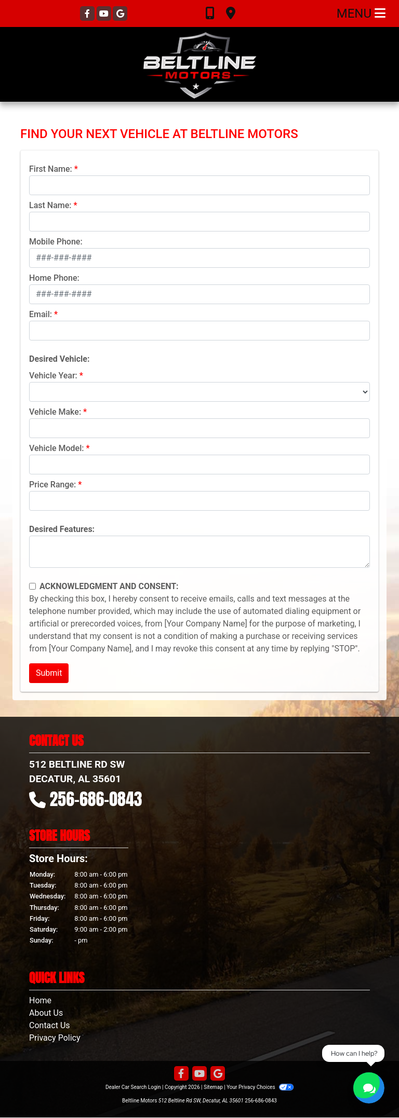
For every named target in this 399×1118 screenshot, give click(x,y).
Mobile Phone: (56, 242)
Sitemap (213, 1087)
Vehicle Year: (53, 375)
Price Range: (52, 484)
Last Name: (50, 205)
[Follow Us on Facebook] (88, 14)
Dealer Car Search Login (133, 1087)
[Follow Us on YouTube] (105, 14)
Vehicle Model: (56, 448)
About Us (46, 1013)
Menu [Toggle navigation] (361, 13)
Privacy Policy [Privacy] (55, 1038)
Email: (40, 314)
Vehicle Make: (55, 412)
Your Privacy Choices (260, 1087)
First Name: (50, 169)
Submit (49, 673)
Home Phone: (54, 278)
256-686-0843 (96, 799)
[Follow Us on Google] (120, 14)
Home (40, 1000)
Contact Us (49, 1025)
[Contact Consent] (32, 586)
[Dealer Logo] (199, 64)
